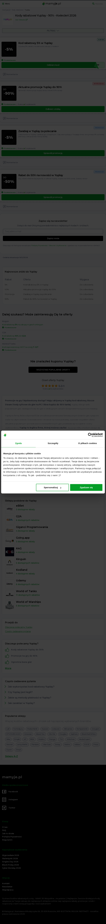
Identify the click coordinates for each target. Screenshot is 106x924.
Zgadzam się (86, 487)
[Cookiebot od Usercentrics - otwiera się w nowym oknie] (90, 435)
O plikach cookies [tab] (87, 443)
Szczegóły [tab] (53, 443)
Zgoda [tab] (18, 443)
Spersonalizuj (52, 487)
